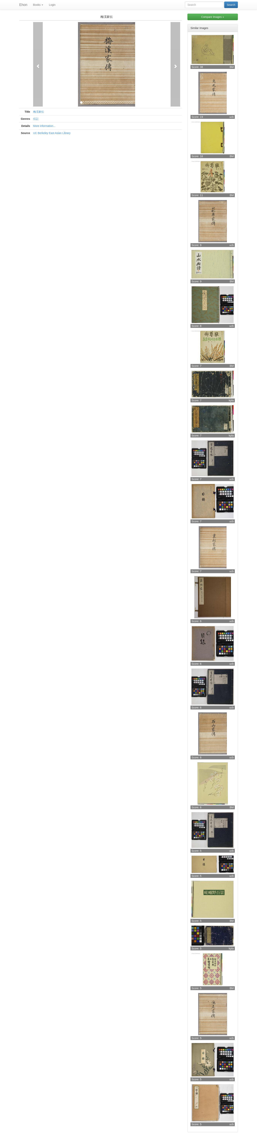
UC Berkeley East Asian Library (52, 133)
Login (52, 4)
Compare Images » (212, 16)
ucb (231, 116)
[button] (38, 64)
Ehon (23, 5)
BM (232, 67)
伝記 (36, 118)
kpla (231, 400)
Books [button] (38, 4)
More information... (44, 125)
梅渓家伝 (38, 111)
